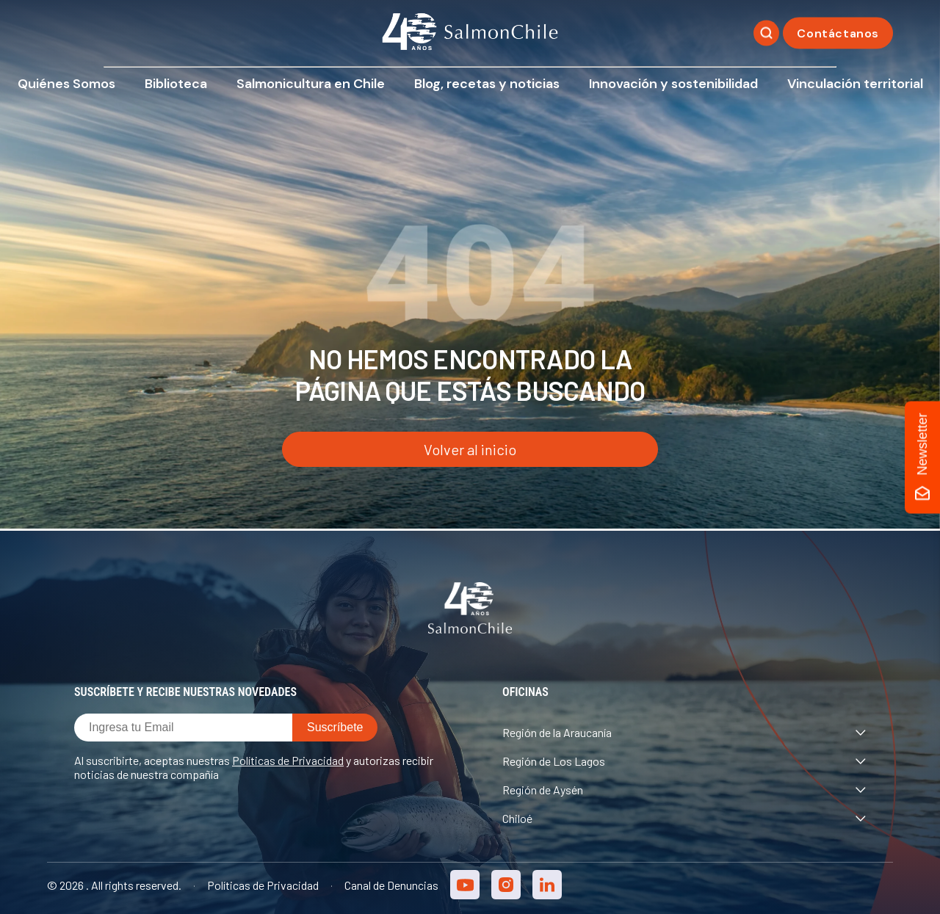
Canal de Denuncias (391, 885)
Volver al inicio (470, 449)
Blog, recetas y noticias (487, 84)
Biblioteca (176, 84)
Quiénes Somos (66, 84)
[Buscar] (766, 33)
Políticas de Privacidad (288, 760)
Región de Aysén (684, 790)
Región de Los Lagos (684, 761)
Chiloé (684, 818)
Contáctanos (838, 33)
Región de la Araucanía (684, 732)
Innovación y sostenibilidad (673, 84)
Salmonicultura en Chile (310, 84)
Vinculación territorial (855, 84)
